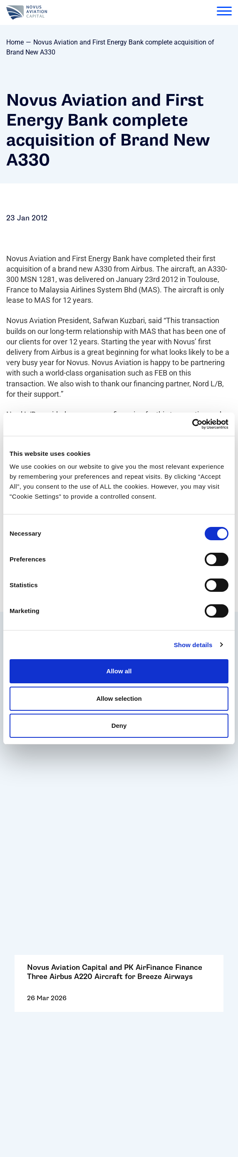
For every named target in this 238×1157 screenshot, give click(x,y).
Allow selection (118, 698)
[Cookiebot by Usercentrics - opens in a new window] (192, 424)
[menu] (224, 12)
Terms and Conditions (49, 971)
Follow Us (28, 930)
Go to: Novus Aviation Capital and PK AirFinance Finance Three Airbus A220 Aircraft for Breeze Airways (119, 773)
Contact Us (30, 916)
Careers (26, 944)
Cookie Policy (35, 958)
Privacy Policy (36, 985)
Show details (193, 644)
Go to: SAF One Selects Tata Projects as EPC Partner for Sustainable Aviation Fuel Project (119, 844)
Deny (119, 725)
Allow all (119, 671)
